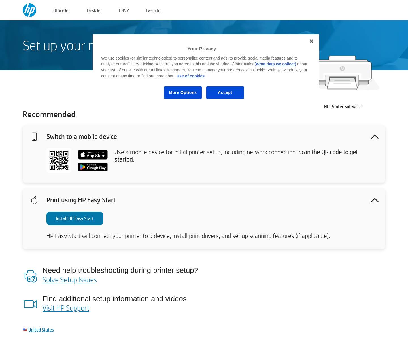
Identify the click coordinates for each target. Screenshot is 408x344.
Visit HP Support (65, 307)
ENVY (124, 10)
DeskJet (94, 10)
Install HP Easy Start (75, 218)
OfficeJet (61, 10)
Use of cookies (191, 76)
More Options (183, 92)
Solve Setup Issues (69, 279)
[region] (206, 71)
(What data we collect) (275, 64)
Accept (225, 92)
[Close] (311, 41)
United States (41, 329)
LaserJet (154, 10)
